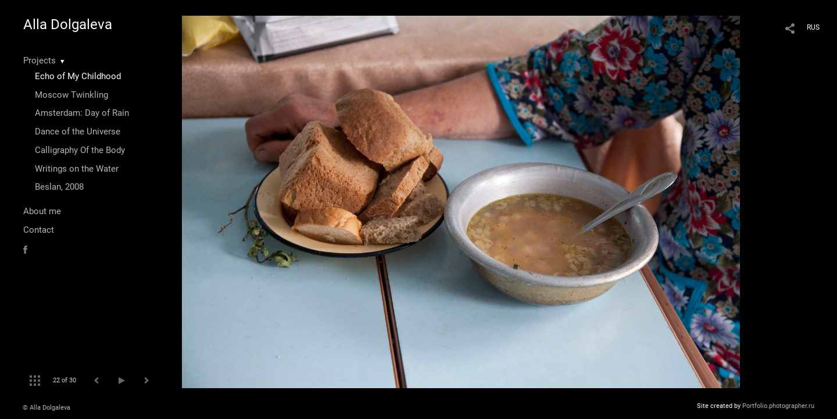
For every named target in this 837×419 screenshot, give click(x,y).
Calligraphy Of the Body (80, 150)
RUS (813, 27)
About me (42, 211)
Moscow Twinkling (71, 95)
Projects (39, 60)
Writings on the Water (77, 169)
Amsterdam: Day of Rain (82, 113)
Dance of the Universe (77, 131)
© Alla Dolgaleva (46, 407)
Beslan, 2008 (59, 187)
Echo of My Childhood (78, 76)
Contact (38, 230)
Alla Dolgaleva (67, 24)
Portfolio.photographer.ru (778, 406)
